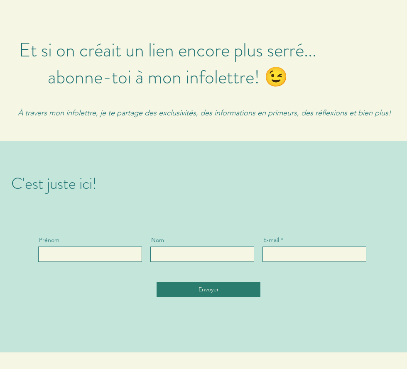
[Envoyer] (208, 289)
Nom (157, 240)
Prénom (49, 240)
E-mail (271, 240)
